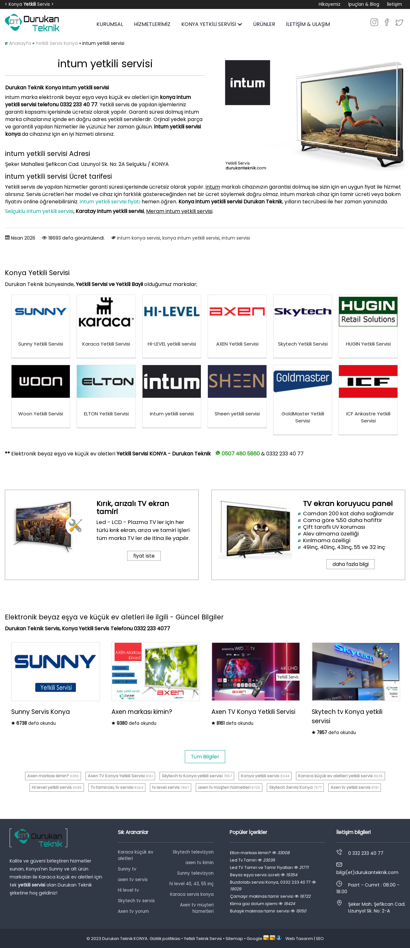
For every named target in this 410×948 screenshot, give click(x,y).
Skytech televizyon (193, 852)
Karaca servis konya (192, 894)
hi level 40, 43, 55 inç (191, 884)
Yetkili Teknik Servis (203, 938)
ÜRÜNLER (264, 24)
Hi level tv (128, 890)
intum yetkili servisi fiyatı (110, 201)
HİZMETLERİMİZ (152, 24)
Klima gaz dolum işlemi (262, 903)
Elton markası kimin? (260, 852)
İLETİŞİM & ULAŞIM (308, 24)
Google (254, 938)
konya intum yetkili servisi (190, 238)
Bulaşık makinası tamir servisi (268, 911)
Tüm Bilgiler (205, 756)
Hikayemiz (329, 4)
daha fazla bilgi (350, 564)
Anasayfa (20, 43)
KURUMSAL (109, 24)
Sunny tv (127, 869)
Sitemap (234, 938)
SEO (320, 938)
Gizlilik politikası (165, 938)
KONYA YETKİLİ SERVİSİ (211, 24)
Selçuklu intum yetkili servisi (39, 211)
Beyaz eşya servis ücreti (263, 875)
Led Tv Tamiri (252, 860)
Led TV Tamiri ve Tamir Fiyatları (269, 867)
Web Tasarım (299, 938)
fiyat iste (144, 555)
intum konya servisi (138, 238)
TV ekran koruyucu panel (348, 504)
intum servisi (236, 238)
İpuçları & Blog (363, 4)
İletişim (394, 4)
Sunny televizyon (195, 873)
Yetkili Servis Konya (57, 43)
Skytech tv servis (136, 901)
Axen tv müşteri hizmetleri (197, 908)
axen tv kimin (199, 863)
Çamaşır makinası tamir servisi (270, 896)
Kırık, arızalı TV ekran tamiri (132, 508)
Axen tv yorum (133, 911)
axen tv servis (133, 880)
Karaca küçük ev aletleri (135, 855)
